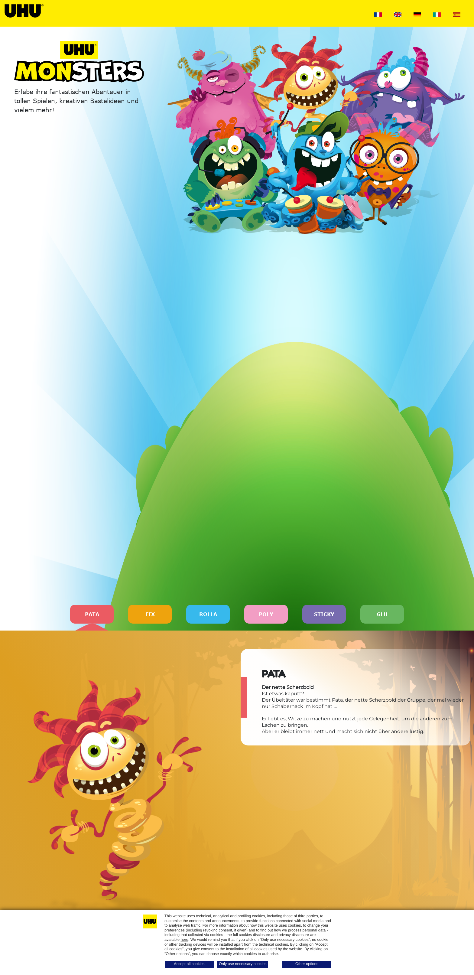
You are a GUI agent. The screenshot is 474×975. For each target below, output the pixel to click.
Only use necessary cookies (243, 964)
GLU (382, 614)
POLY (266, 614)
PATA (92, 617)
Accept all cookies (189, 964)
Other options (306, 964)
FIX (150, 614)
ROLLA (208, 614)
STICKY (324, 614)
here (184, 940)
